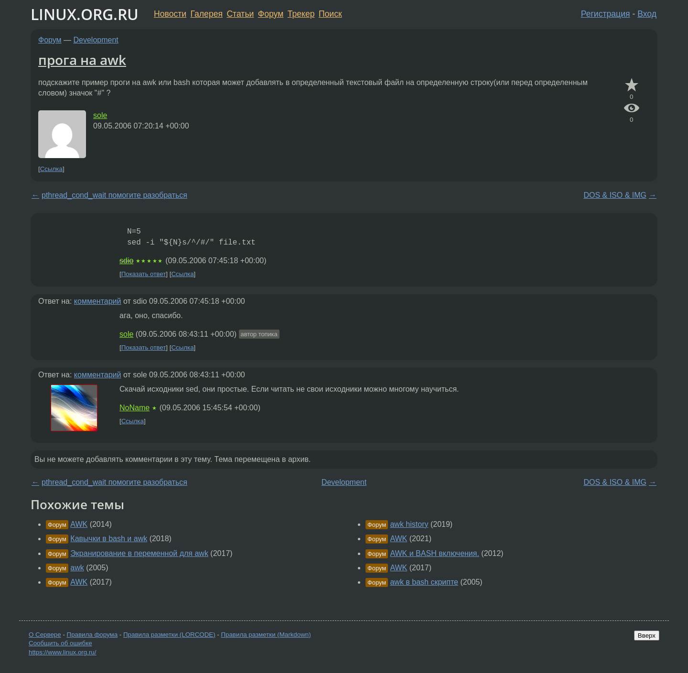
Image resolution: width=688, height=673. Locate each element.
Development (96, 40)
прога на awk (82, 60)
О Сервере (45, 634)
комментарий (97, 301)
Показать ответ (143, 274)
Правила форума (92, 634)
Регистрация (605, 14)
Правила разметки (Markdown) (266, 634)
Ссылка (51, 168)
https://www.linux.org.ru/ (62, 652)
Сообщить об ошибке (60, 643)
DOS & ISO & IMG (614, 195)
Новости (170, 14)
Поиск (330, 14)
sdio (126, 260)
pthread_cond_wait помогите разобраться (114, 195)
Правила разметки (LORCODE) (169, 634)
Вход (646, 14)
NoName (134, 408)
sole (100, 115)
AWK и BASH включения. (434, 553)
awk (77, 568)
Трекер (301, 14)
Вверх (647, 635)
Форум (270, 14)
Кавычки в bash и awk (108, 538)
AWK (78, 524)
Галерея (207, 14)
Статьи (240, 14)
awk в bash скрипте (424, 582)
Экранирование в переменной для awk (139, 553)
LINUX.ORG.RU (85, 14)
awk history (409, 524)
